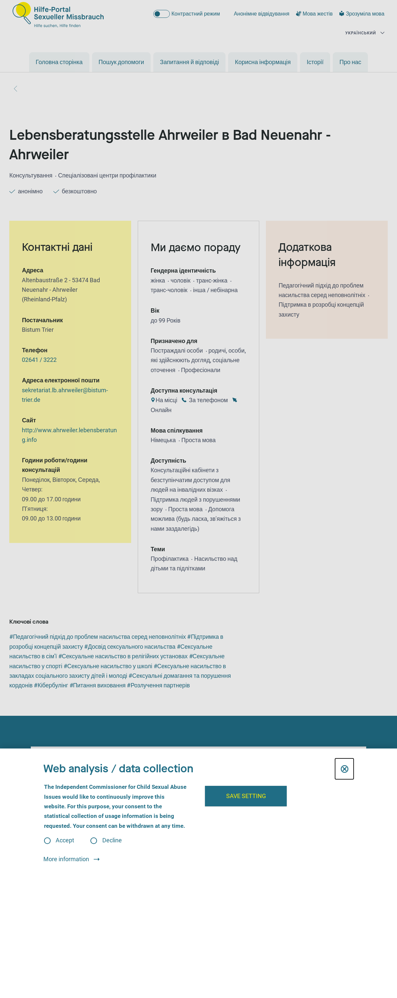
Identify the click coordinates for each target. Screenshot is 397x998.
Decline (112, 841)
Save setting (246, 796)
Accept (65, 841)
